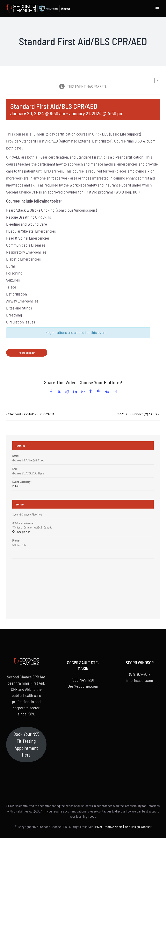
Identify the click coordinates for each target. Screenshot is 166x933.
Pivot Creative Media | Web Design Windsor (123, 827)
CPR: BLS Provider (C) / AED (136, 414)
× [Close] (157, 80)
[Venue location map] (83, 571)
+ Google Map (22, 531)
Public (15, 486)
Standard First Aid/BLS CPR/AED (31, 414)
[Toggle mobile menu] (158, 7)
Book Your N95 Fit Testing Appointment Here (26, 744)
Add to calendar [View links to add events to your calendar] (27, 352)
